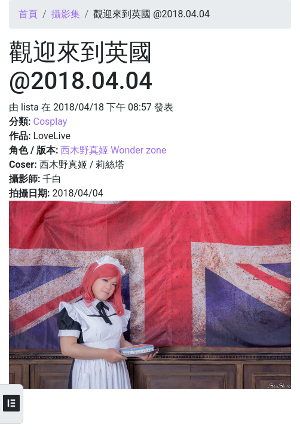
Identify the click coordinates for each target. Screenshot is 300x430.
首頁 (28, 14)
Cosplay (50, 121)
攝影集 (65, 14)
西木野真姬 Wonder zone (113, 150)
